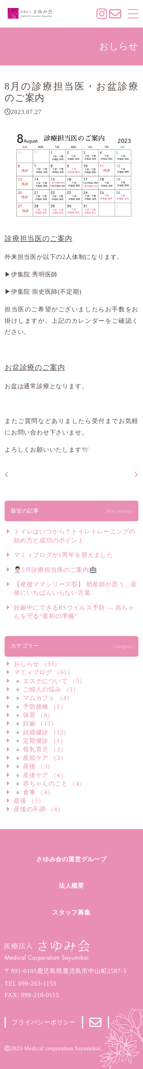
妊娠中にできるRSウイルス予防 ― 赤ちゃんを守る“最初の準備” (74, 611)
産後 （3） (38, 766)
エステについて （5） (54, 681)
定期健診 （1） (44, 740)
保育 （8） (38, 715)
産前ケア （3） (44, 758)
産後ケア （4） (44, 775)
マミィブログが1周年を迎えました (63, 555)
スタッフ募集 (71, 912)
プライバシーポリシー (44, 1022)
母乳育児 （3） (44, 749)
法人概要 (71, 885)
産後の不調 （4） (39, 809)
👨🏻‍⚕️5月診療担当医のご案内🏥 (55, 569)
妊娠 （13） (40, 723)
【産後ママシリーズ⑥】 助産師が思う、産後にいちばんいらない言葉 (75, 588)
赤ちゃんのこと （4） (54, 783)
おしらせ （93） (37, 664)
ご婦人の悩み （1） (51, 689)
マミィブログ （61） (44, 672)
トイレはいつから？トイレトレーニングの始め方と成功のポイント (74, 535)
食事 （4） (38, 792)
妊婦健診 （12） (46, 732)
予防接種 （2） (44, 706)
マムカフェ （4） (48, 698)
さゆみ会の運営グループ (71, 859)
